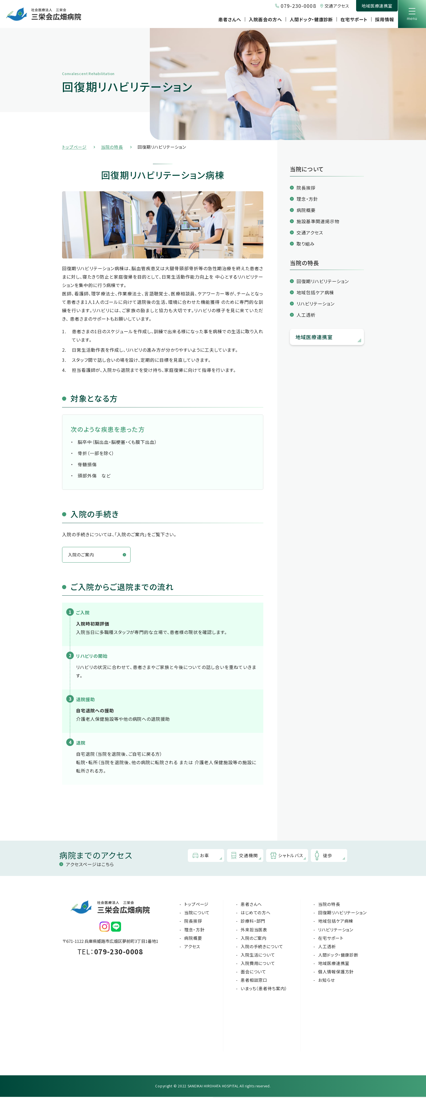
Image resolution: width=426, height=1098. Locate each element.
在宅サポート (354, 19)
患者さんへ (229, 19)
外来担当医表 (254, 931)
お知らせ (326, 981)
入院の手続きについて (262, 947)
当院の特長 (112, 147)
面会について (253, 973)
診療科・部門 (253, 922)
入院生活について (258, 956)
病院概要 (306, 210)
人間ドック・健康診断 (311, 19)
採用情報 (384, 19)
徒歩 (329, 856)
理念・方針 (307, 198)
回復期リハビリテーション (323, 281)
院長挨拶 (306, 187)
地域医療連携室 (376, 6)
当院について (197, 914)
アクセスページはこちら (90, 865)
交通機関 (249, 856)
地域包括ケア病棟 (315, 292)
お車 (205, 856)
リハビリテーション (316, 303)
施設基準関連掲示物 (318, 221)
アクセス (192, 947)
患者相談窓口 (254, 981)
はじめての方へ (256, 914)
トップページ (74, 147)
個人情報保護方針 (336, 973)
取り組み (306, 243)
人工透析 (306, 314)
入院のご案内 (82, 555)
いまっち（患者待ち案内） (264, 989)
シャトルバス (292, 856)
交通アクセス (337, 6)
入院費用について (258, 964)
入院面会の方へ (265, 19)
